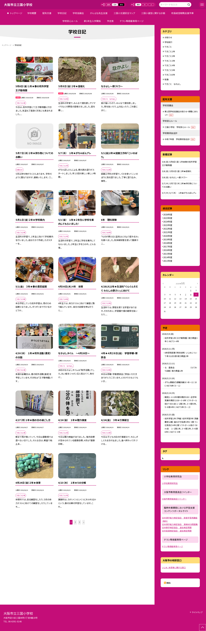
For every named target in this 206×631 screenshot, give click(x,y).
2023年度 (167, 225)
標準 (138, 5)
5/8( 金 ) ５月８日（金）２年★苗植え (177, 171)
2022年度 (167, 228)
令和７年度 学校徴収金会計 (180, 139)
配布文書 (46, 13)
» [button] (83, 522)
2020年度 (167, 235)
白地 (115, 5)
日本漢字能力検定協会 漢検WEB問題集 (180, 524)
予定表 (110, 21)
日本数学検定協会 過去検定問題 (177, 527)
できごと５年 (170, 70)
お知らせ (168, 37)
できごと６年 (170, 74)
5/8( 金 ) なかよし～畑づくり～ (174, 177)
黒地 (121, 5)
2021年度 (167, 232)
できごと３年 (170, 60)
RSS (169, 582)
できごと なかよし (173, 84)
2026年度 (167, 214)
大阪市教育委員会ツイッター (174, 498)
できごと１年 (170, 51)
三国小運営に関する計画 (153, 13)
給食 (167, 79)
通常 (108, 5)
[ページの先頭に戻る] (202, 627)
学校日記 (62, 13)
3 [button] (79, 522)
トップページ (16, 13)
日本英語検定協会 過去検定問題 (177, 530)
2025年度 (167, 218)
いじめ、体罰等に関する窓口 (174, 567)
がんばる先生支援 (98, 13)
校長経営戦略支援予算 (183, 13)
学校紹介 (168, 42)
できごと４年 (170, 65)
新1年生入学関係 (92, 21)
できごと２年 (170, 56)
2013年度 (167, 260)
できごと (168, 46)
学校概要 (31, 13)
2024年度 (167, 221)
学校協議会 (78, 13)
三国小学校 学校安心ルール (180, 127)
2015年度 (167, 253)
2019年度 (167, 239)
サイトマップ (197, 612)
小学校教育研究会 (170, 483)
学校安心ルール (70, 21)
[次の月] (197, 283)
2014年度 (167, 257)
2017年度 (167, 246)
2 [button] (75, 522)
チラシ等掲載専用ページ (132, 21)
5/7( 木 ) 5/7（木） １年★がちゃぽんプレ (179, 192)
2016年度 (167, 250)
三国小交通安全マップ (124, 13)
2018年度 (167, 243)
